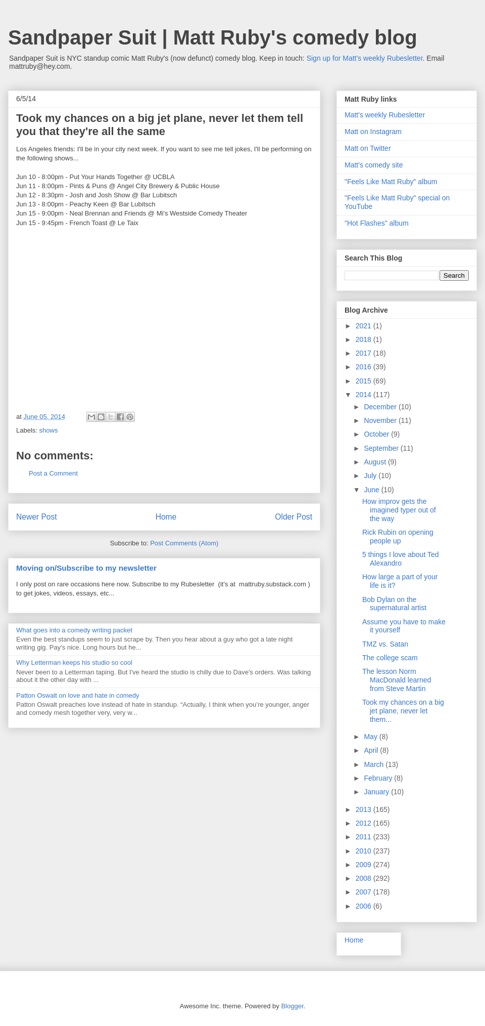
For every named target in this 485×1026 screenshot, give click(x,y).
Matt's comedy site (374, 165)
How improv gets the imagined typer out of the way (399, 510)
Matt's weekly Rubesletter (385, 115)
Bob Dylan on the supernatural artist (394, 603)
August (375, 462)
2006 (364, 906)
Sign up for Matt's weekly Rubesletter (365, 58)
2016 (364, 367)
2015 (364, 381)
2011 (364, 837)
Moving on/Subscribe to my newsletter (86, 568)
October (377, 434)
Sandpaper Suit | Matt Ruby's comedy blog (212, 37)
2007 (364, 892)
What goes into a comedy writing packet (74, 630)
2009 (364, 865)
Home (166, 516)
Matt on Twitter (368, 148)
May (371, 737)
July (371, 476)
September (382, 448)
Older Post (293, 516)
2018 (364, 339)
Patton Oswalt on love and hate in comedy (77, 695)
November (381, 420)
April (372, 750)
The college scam (390, 658)
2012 (364, 823)
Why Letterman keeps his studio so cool (74, 662)
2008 (364, 878)
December (381, 407)
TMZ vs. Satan (385, 644)
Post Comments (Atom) (184, 543)
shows (48, 430)
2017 (364, 353)
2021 (364, 326)
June (372, 490)
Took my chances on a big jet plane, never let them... (403, 710)
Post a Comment (53, 473)
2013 (364, 809)
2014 (364, 395)
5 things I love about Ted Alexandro (400, 558)
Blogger (292, 1006)
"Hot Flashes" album (377, 223)
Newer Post (36, 516)
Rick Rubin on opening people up (397, 536)
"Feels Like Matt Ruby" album (391, 182)
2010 (364, 851)
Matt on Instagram (373, 131)
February (379, 778)
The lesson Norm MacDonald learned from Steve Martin (396, 680)
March (374, 764)
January (377, 792)
